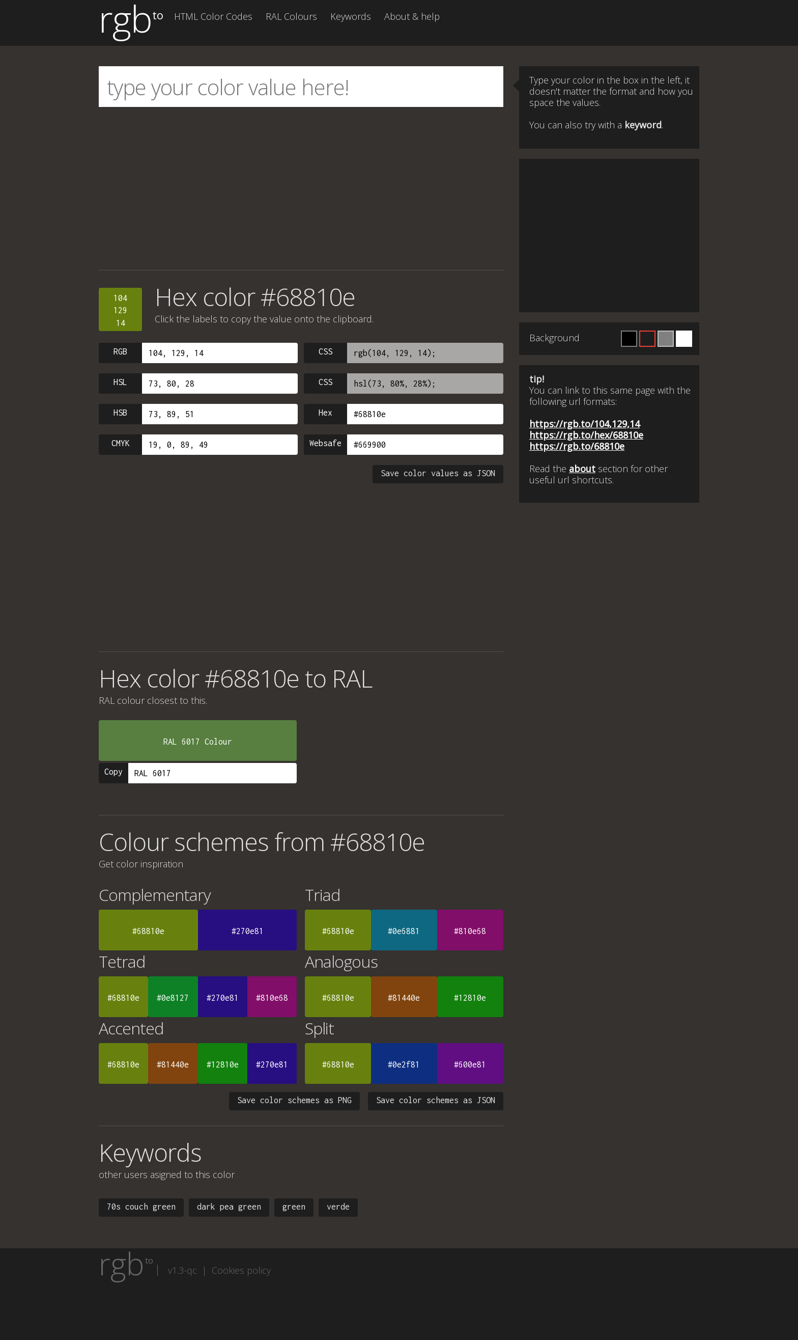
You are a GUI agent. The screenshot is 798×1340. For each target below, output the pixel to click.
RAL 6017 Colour (197, 741)
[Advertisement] (301, 188)
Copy (113, 771)
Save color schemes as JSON (435, 1100)
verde (338, 1206)
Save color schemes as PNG (294, 1100)
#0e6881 (404, 931)
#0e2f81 (404, 1064)
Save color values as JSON (438, 473)
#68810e (148, 931)
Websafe (325, 443)
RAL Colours (291, 16)
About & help (412, 16)
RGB (120, 351)
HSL (120, 382)
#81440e (404, 997)
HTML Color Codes (213, 16)
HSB (120, 412)
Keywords (350, 16)
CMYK (120, 443)
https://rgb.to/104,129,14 (584, 424)
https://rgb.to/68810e (576, 446)
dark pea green (229, 1206)
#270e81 (248, 931)
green (293, 1206)
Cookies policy (241, 1270)
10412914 (120, 310)
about (582, 468)
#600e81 (470, 1064)
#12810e (470, 997)
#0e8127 (173, 997)
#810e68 (470, 931)
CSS (325, 351)
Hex (325, 412)
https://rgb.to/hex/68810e (586, 435)
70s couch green (141, 1206)
